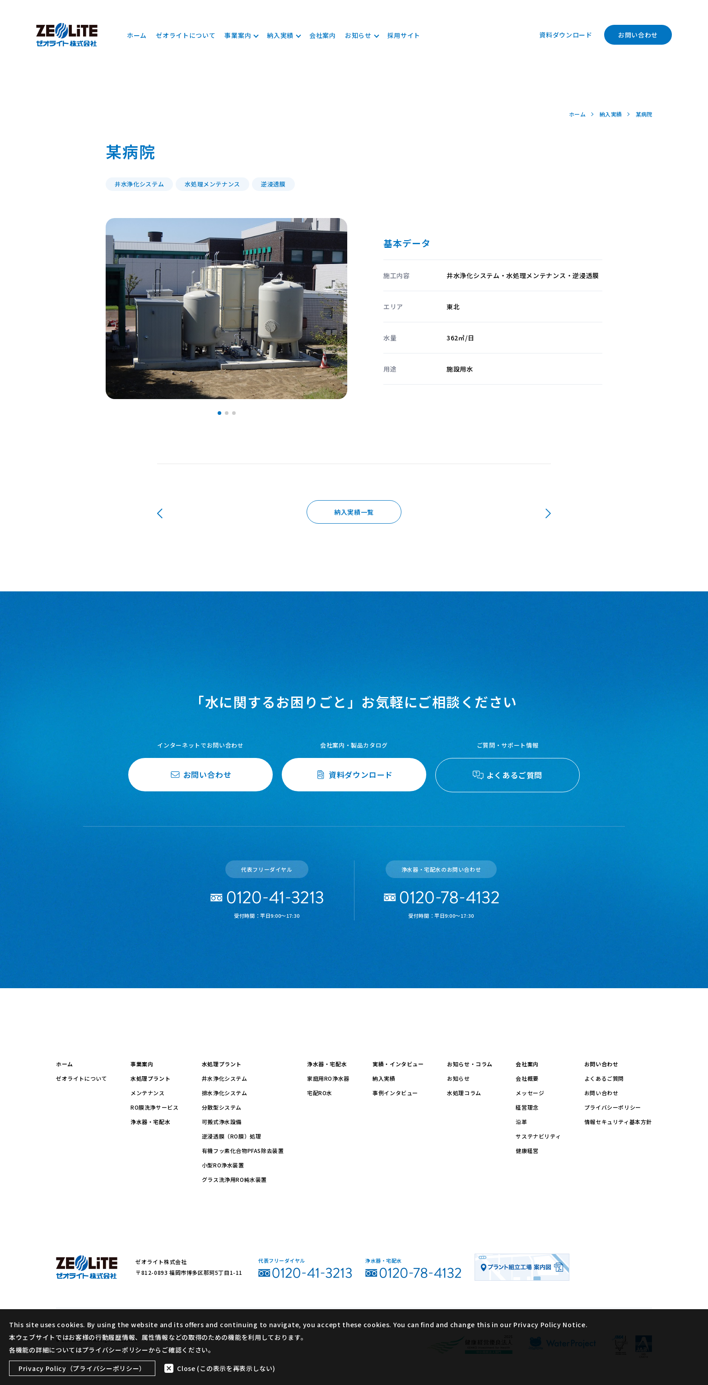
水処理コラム (464, 1093)
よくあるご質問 (604, 1078)
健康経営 (527, 1150)
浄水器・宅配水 (150, 1121)
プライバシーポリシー (612, 1107)
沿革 (521, 1121)
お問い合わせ (638, 34)
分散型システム (222, 1107)
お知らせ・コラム (470, 1064)
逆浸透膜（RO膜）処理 (231, 1136)
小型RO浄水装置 (223, 1165)
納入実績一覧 (354, 511)
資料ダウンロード (565, 34)
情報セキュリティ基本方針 (618, 1121)
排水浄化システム (224, 1093)
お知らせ (361, 35)
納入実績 (283, 35)
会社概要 (527, 1078)
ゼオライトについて (185, 35)
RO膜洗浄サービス (154, 1107)
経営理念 (527, 1107)
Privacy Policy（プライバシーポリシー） (82, 1368)
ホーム (137, 35)
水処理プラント (150, 1078)
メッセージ (530, 1093)
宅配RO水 (319, 1093)
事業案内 (241, 35)
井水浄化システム (224, 1078)
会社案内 (322, 35)
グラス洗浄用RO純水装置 (234, 1179)
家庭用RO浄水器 (328, 1078)
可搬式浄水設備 (222, 1121)
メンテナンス (147, 1093)
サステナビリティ (538, 1136)
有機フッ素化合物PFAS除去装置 (243, 1150)
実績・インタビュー (398, 1064)
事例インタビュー (395, 1093)
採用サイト (404, 35)
